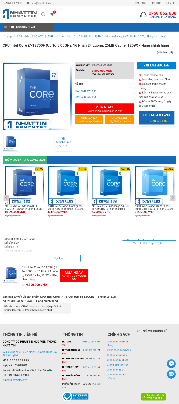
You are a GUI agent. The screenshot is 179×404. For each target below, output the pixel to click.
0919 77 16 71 (85, 91)
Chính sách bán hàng (117, 355)
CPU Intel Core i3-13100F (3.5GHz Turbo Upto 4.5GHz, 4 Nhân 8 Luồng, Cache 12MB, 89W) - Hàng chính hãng (154, 207)
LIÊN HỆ (170, 3)
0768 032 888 (158, 121)
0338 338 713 (85, 96)
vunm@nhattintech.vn (15, 380)
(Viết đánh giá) (165, 52)
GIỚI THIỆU (156, 3)
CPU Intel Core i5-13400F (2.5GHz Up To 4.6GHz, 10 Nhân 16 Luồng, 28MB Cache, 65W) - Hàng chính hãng (66, 207)
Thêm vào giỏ (89, 120)
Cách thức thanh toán (117, 365)
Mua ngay (104, 108)
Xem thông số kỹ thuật (63, 144)
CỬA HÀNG (140, 3)
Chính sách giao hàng (117, 360)
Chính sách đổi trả (116, 370)
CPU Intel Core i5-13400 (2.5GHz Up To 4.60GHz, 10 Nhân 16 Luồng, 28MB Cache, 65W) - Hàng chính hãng (111, 207)
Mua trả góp (119, 120)
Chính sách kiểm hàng (119, 350)
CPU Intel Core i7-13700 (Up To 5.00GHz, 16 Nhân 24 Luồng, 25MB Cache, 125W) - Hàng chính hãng (23, 207)
